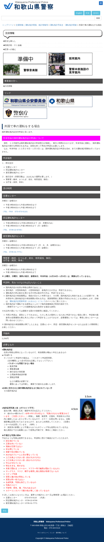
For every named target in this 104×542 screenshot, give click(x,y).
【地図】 (70, 525)
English (79, 13)
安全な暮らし (10, 41)
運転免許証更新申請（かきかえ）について (28, 301)
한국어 (96, 13)
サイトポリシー (42, 533)
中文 (87, 13)
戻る (4, 511)
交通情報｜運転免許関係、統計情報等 (32, 25)
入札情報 (8, 86)
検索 (98, 18)
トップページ (8, 25)
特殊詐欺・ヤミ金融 (13, 45)
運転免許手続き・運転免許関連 (63, 25)
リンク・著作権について (58, 533)
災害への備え (10, 49)
